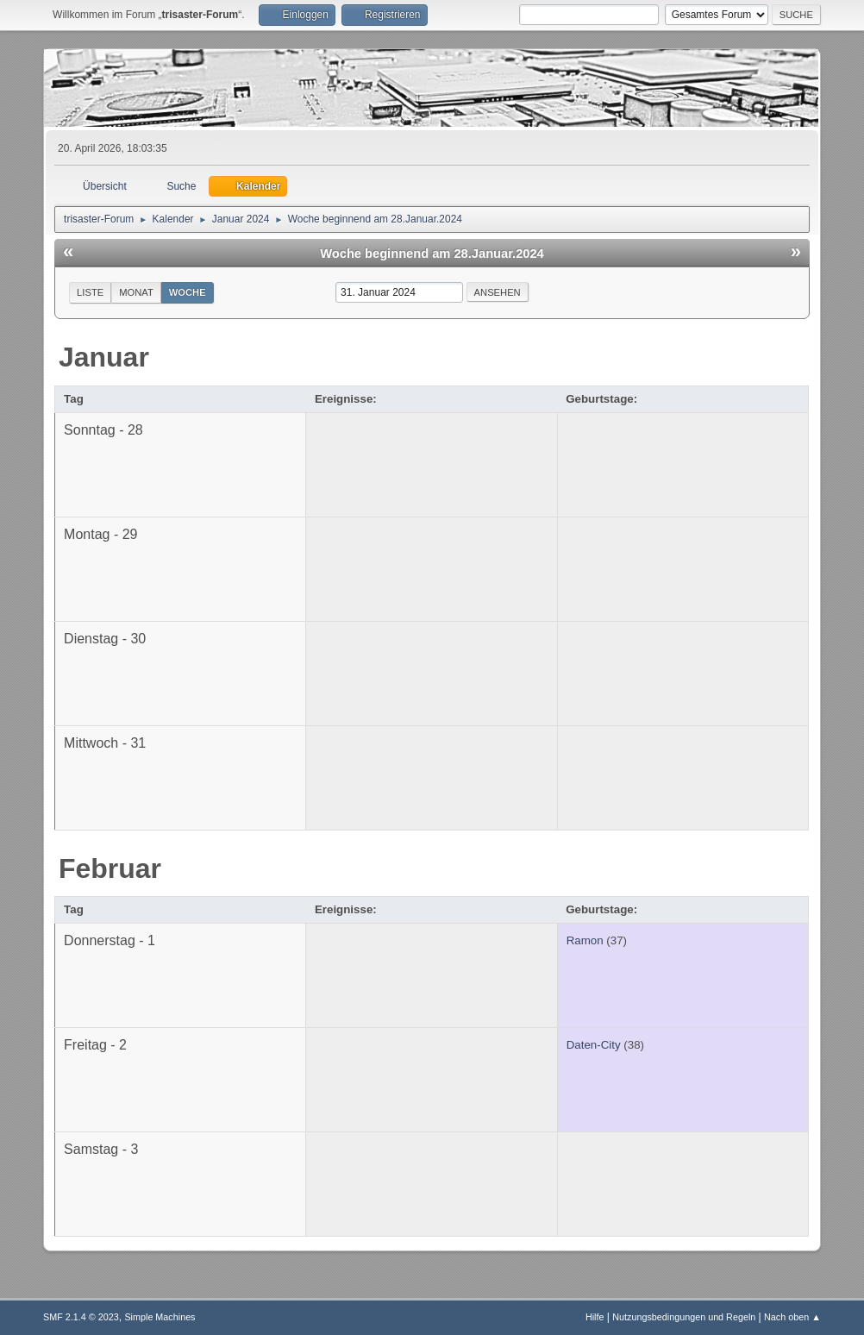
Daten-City (594, 1044)
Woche (187, 292)
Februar (110, 868)
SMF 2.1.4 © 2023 (81, 1317)
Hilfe (594, 1317)
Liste (90, 292)
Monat (136, 292)
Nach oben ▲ (792, 1317)
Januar (104, 357)
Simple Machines (159, 1317)
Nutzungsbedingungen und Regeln (683, 1317)
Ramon (585, 940)
